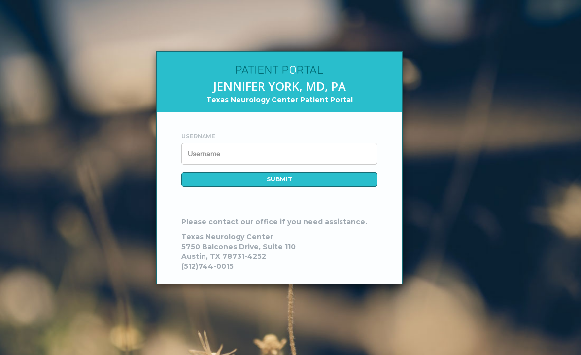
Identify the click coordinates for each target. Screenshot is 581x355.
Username (198, 136)
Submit (279, 179)
